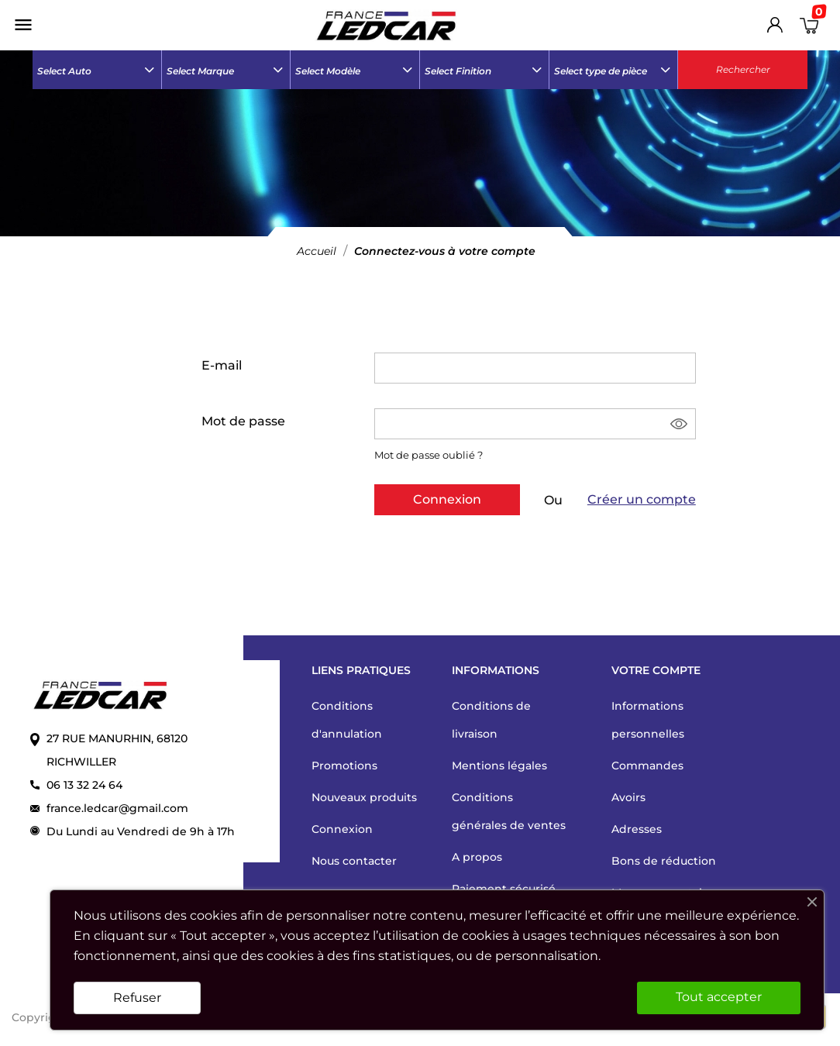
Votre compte (656, 670)
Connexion (447, 499)
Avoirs (628, 797)
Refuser (137, 997)
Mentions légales (499, 765)
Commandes (647, 765)
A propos (477, 857)
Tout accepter (719, 996)
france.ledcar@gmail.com (117, 808)
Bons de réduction (663, 861)
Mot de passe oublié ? (428, 455)
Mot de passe (243, 421)
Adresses (636, 829)
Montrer (679, 423)
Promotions (344, 765)
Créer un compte (641, 499)
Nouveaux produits (364, 797)
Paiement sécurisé (504, 889)
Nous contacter (354, 861)
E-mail (221, 365)
